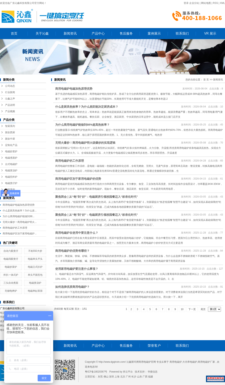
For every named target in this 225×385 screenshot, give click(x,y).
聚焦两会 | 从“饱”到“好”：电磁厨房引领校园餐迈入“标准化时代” (96, 196)
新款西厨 (10, 132)
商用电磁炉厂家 (206, 361)
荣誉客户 (154, 345)
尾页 (203, 309)
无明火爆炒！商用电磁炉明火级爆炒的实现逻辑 (85, 142)
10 (182, 309)
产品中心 (98, 33)
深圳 (111, 376)
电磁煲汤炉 (11, 170)
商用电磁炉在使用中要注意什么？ (76, 232)
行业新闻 (10, 92)
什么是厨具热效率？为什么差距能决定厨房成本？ (86, 106)
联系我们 (182, 33)
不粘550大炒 (35, 251)
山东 (139, 376)
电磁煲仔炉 (11, 183)
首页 (14, 33)
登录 (186, 3)
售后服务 (126, 33)
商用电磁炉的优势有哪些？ (72, 250)
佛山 (106, 376)
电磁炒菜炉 (11, 151)
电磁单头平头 (35, 258)
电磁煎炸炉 (11, 176)
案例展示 (154, 33)
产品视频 (10, 111)
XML (222, 3)
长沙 (133, 376)
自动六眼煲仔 (10, 251)
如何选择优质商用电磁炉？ (72, 286)
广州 (128, 376)
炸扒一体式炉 (10, 274)
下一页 (192, 309)
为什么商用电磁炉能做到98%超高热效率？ (82, 124)
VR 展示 (210, 33)
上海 (117, 376)
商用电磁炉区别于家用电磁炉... (20, 233)
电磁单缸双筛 (35, 290)
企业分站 (194, 3)
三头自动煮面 (10, 282)
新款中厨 (10, 138)
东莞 (100, 376)
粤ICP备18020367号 (96, 371)
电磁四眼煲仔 (10, 258)
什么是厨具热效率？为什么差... (20, 210)
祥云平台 (128, 371)
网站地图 (206, 3)
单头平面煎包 (35, 274)
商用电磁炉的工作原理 (15, 227)
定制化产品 (11, 145)
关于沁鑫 (42, 33)
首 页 (206, 79)
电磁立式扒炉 (35, 266)
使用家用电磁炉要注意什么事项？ (76, 268)
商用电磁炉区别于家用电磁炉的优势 (78, 178)
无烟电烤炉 (11, 290)
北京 (122, 376)
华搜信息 (153, 371)
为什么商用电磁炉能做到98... (18, 216)
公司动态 (10, 86)
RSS (215, 3)
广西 (145, 376)
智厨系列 (10, 126)
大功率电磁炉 (189, 361)
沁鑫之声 (10, 98)
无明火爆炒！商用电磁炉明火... (20, 222)
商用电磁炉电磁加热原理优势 (19, 204)
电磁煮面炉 (11, 157)
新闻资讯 (70, 33)
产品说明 (10, 105)
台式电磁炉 (11, 164)
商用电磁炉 (176, 361)
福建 (150, 376)
